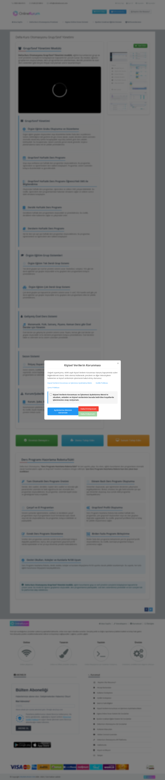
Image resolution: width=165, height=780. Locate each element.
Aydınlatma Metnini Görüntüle (63, 411)
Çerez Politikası (53, 387)
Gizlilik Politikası (102, 383)
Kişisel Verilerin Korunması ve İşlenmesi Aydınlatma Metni (70, 383)
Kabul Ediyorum (88, 414)
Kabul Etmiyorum (88, 409)
